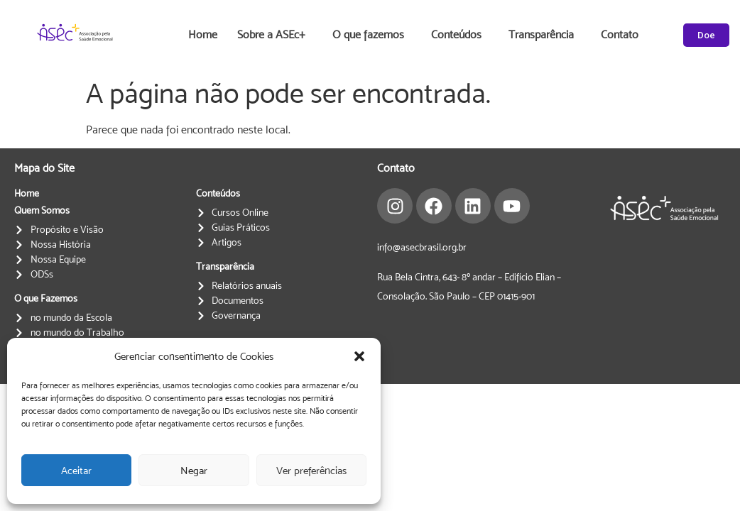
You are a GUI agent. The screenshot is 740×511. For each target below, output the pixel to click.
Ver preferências (311, 470)
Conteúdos (460, 35)
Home (202, 34)
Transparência (544, 35)
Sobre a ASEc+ (274, 35)
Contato (619, 34)
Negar (193, 470)
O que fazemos (371, 35)
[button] (359, 356)
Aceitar (76, 470)
